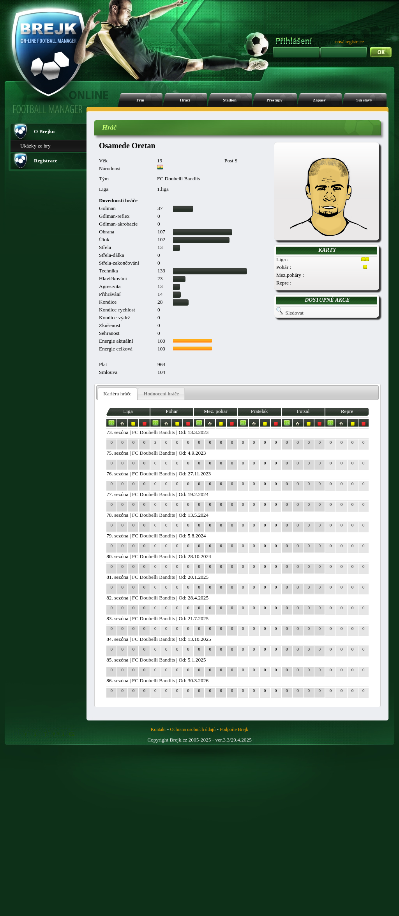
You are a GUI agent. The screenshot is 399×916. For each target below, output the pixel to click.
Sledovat (294, 313)
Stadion (230, 100)
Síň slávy (364, 100)
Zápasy (319, 100)
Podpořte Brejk (234, 729)
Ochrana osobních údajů (193, 729)
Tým (140, 100)
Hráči (185, 100)
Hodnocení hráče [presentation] (161, 394)
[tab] (117, 394)
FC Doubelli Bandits (153, 432)
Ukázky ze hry (35, 146)
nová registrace (349, 41)
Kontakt (158, 729)
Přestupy (274, 100)
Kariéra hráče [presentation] (117, 394)
